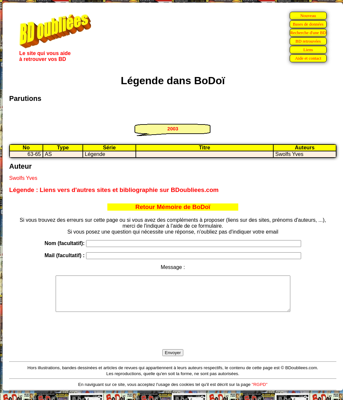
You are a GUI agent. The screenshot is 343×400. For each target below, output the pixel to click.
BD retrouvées (308, 41)
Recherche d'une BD (308, 32)
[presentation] (173, 338)
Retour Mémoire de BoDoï (172, 206)
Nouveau (308, 15)
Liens (308, 49)
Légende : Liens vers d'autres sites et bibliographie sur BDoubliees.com (114, 189)
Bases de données (308, 24)
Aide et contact (308, 58)
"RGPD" (259, 391)
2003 (172, 128)
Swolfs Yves (23, 178)
